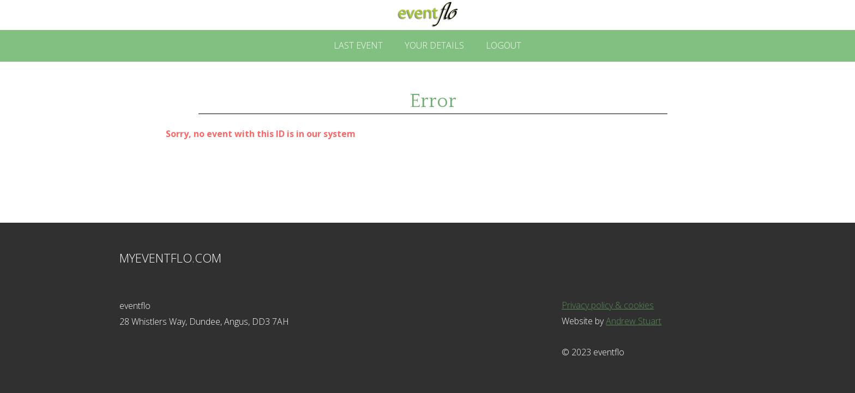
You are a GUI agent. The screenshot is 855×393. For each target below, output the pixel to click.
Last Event (358, 45)
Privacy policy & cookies (608, 305)
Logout (503, 45)
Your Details (434, 45)
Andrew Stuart (633, 321)
